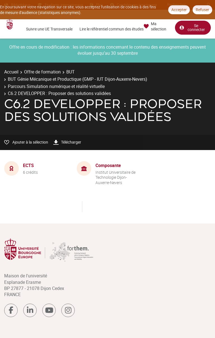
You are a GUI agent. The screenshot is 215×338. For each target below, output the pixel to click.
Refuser (202, 9)
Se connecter (192, 27)
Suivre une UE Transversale (49, 29)
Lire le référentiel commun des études (112, 29)
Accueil (11, 72)
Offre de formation (42, 72)
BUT (70, 72)
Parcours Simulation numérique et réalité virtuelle (56, 86)
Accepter (179, 9)
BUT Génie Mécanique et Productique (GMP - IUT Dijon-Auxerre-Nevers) (77, 79)
